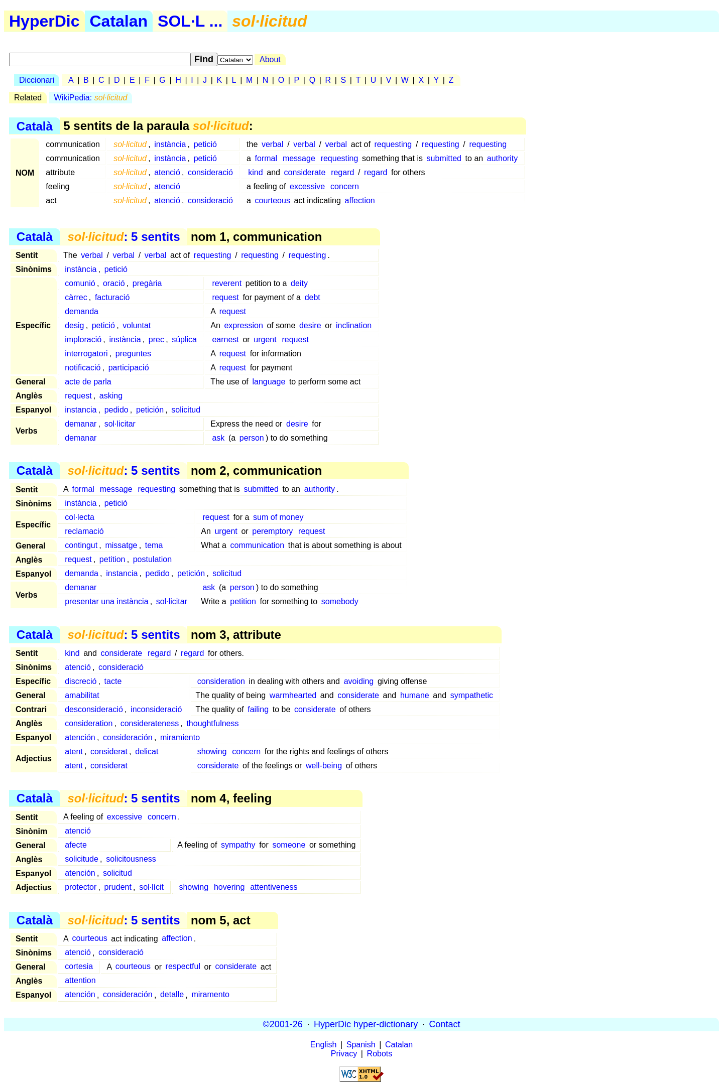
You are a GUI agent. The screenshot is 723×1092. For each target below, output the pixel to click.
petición (150, 409)
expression (243, 325)
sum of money (278, 517)
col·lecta (79, 517)
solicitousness (131, 859)
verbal (273, 144)
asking (111, 395)
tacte (113, 681)
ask (218, 438)
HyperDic (44, 21)
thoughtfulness (212, 723)
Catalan (119, 21)
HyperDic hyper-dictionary (366, 1024)
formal (266, 158)
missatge (121, 545)
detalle (172, 995)
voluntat (137, 325)
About (270, 59)
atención (80, 737)
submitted (444, 158)
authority (502, 158)
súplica (184, 339)
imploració (83, 339)
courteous (272, 200)
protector (80, 887)
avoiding (359, 681)
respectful (183, 967)
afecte (76, 845)
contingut (81, 545)
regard (342, 172)
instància (170, 144)
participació (128, 367)
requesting (393, 144)
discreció (80, 681)
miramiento (180, 737)
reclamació (84, 531)
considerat (109, 751)
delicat (146, 751)
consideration (221, 681)
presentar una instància (106, 601)
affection (360, 200)
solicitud (185, 409)
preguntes (133, 353)
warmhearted (293, 695)
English (323, 1044)
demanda (81, 311)
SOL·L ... (190, 21)
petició (205, 144)
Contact (444, 1024)
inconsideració (156, 709)
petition (112, 559)
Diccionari (36, 80)
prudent (118, 887)
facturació (112, 297)
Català (35, 125)
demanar (80, 424)
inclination (354, 325)
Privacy (344, 1053)
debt (312, 297)
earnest (225, 339)
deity (299, 283)
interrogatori (86, 353)
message (299, 158)
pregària (147, 283)
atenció (167, 172)
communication (257, 545)
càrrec (76, 297)
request (225, 297)
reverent (227, 283)
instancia (80, 409)
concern (344, 186)
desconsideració (94, 709)
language (268, 381)
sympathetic (471, 695)
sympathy (238, 845)
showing (212, 751)
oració (114, 283)
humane (414, 695)
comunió (80, 283)
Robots (380, 1053)
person (251, 438)
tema (154, 545)
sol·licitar (120, 424)
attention (80, 981)
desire (310, 325)
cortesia (79, 967)
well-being (324, 765)
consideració (210, 172)
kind (255, 172)
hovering (229, 887)
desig (74, 325)
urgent (265, 339)
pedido (116, 409)
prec (156, 339)
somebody (339, 601)
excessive (307, 186)
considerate (305, 172)
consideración (128, 737)
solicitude (81, 859)
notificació (82, 367)
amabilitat (82, 695)
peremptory (272, 531)
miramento (210, 995)
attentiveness (273, 887)
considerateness (149, 723)
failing (258, 709)
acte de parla (88, 381)
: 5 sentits (123, 236)
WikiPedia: (91, 97)
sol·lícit (151, 887)
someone (288, 845)
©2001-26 (283, 1024)
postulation (152, 559)
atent (74, 751)
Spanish (361, 1044)
